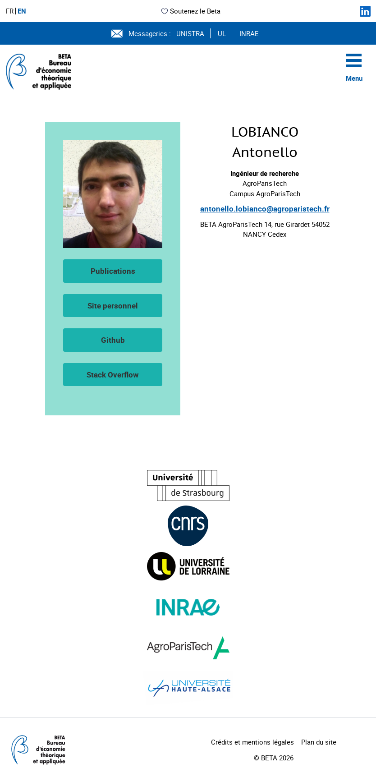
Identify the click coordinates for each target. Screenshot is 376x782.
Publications (113, 271)
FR (10, 11)
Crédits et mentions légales (252, 741)
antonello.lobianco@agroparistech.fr (265, 208)
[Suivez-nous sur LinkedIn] (365, 11)
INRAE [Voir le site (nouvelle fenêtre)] (249, 33)
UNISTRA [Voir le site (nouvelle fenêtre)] (190, 33)
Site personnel (112, 305)
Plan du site (318, 741)
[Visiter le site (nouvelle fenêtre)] (188, 485)
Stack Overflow (113, 374)
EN (22, 11)
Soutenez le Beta (190, 10)
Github (113, 340)
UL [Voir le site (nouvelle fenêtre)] (222, 33)
